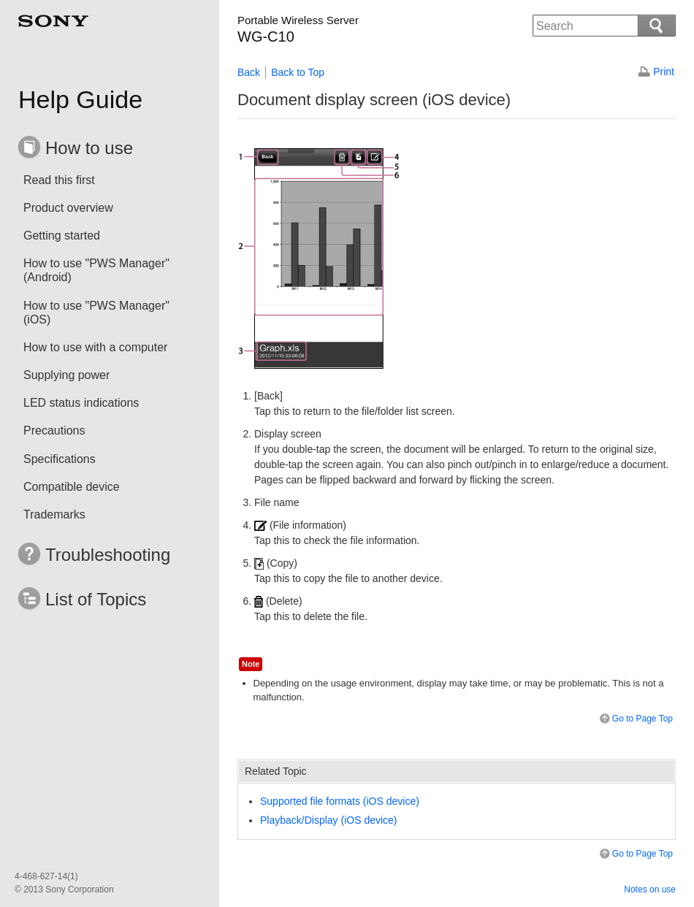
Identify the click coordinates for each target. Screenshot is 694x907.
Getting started (61, 235)
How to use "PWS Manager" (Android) (96, 270)
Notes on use (650, 889)
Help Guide (80, 99)
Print (663, 71)
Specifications (59, 459)
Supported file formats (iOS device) (339, 801)
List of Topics (95, 599)
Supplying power (66, 375)
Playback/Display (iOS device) (328, 820)
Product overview (68, 208)
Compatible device (71, 487)
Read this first (59, 180)
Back (248, 72)
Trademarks (54, 514)
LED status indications (81, 403)
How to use (89, 148)
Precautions (54, 430)
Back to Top (297, 72)
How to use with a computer (95, 347)
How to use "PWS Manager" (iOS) (96, 312)
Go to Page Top (635, 718)
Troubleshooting (107, 555)
